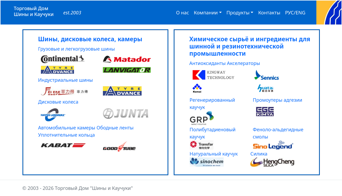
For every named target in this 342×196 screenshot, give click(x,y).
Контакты (269, 12)
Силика (258, 153)
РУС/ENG (295, 12)
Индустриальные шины (65, 80)
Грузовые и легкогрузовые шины (76, 49)
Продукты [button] (238, 12)
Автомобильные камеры (66, 127)
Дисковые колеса (58, 102)
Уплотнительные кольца (66, 135)
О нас (182, 12)
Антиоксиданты (207, 63)
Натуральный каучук (214, 153)
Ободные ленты (115, 127)
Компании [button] (206, 12)
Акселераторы (243, 63)
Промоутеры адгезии (277, 100)
